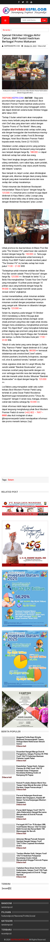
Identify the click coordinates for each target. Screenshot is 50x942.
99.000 (5, 289)
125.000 (6, 193)
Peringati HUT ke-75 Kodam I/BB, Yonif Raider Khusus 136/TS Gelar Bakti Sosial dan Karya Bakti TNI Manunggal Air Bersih (31, 829)
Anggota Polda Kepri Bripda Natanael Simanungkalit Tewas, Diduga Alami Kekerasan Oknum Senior (30, 741)
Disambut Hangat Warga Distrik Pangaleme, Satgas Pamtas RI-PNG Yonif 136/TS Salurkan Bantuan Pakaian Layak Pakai (32, 756)
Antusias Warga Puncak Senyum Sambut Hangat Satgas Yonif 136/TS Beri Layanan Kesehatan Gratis (30, 843)
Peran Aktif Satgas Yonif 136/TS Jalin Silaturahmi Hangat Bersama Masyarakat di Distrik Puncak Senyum (31, 814)
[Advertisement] (25, 451)
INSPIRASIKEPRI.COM (20, 940)
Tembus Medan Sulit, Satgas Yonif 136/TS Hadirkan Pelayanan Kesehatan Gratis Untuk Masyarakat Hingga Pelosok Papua (32, 857)
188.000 (34, 152)
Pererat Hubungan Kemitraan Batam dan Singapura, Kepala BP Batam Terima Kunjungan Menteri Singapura (31, 799)
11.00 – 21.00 (13, 266)
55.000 (33, 402)
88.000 (32, 350)
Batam (11, 480)
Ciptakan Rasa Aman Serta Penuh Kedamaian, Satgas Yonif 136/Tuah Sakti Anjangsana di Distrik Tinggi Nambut (31, 872)
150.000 (29, 254)
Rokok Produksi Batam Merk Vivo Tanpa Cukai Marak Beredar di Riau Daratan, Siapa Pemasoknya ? (31, 786)
